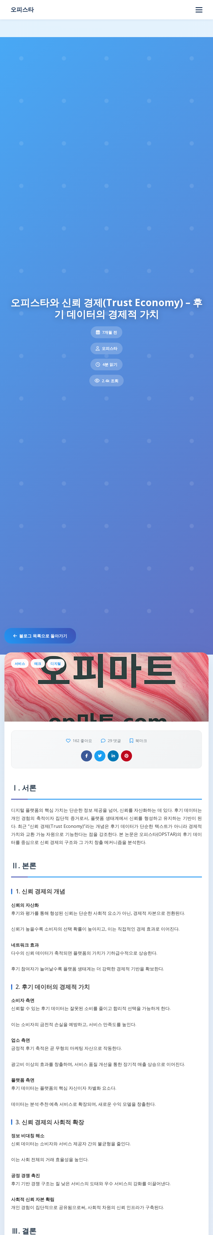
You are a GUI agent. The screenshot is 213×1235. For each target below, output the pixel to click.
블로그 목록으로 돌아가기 (40, 636)
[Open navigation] (199, 9)
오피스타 (22, 9)
